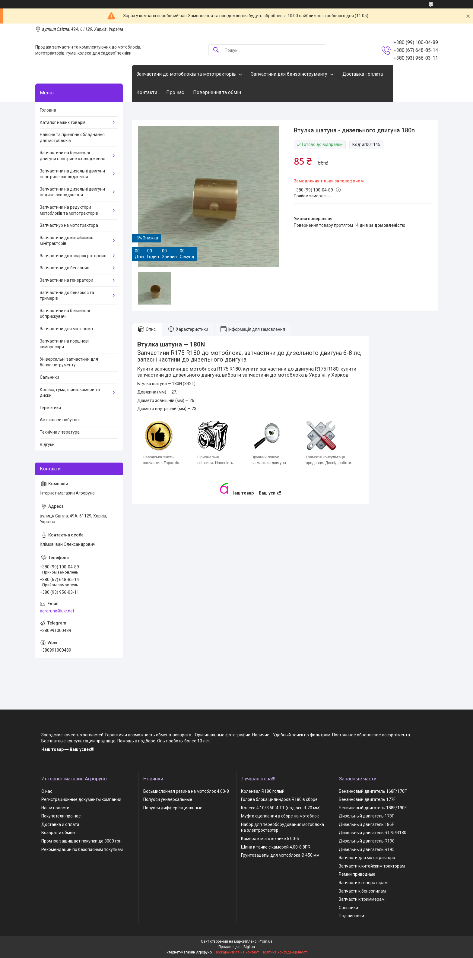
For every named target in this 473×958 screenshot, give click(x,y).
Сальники (49, 377)
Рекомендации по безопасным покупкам (82, 849)
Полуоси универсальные (167, 799)
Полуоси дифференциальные (172, 807)
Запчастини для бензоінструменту (289, 74)
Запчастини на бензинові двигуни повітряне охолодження (72, 155)
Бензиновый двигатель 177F (367, 799)
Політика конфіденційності (285, 952)
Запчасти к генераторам (363, 882)
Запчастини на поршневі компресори (64, 344)
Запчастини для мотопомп (66, 328)
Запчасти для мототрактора (367, 857)
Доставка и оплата (60, 824)
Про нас (175, 92)
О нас (46, 791)
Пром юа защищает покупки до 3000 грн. (81, 841)
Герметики (50, 407)
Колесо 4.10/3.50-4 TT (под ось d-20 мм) (281, 807)
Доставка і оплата (362, 74)
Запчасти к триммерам (362, 899)
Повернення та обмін (217, 92)
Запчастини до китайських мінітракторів (66, 240)
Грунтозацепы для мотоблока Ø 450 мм (280, 855)
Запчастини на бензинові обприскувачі (65, 313)
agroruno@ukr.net (57, 611)
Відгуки (47, 444)
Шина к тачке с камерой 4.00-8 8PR (275, 847)
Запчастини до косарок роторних (73, 255)
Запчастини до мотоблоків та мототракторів (186, 74)
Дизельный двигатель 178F (366, 816)
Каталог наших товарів (63, 122)
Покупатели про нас (61, 816)
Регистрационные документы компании (81, 799)
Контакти (146, 92)
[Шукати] (216, 50)
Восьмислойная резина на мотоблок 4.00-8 (186, 791)
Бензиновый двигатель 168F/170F (373, 791)
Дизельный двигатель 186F (366, 824)
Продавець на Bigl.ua (236, 947)
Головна (48, 110)
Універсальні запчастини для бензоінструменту (69, 362)
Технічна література (60, 432)
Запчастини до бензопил (64, 267)
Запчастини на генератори (66, 280)
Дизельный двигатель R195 (367, 849)
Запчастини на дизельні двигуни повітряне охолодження (72, 174)
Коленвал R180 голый (262, 791)
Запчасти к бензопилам (362, 891)
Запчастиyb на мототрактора (69, 225)
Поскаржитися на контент (236, 952)
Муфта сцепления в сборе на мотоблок (280, 816)
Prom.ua (265, 941)
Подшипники (351, 915)
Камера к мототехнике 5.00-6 (270, 838)
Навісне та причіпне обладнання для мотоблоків (72, 137)
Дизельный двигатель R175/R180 (372, 832)
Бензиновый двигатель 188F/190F (373, 807)
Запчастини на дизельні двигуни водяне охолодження (72, 192)
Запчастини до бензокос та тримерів (67, 295)
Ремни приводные (357, 874)
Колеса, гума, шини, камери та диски (70, 392)
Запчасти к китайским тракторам (372, 866)
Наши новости (55, 807)
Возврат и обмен (58, 832)
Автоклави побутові (60, 419)
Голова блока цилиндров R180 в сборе (279, 799)
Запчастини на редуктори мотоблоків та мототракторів (69, 210)
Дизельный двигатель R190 (367, 841)
